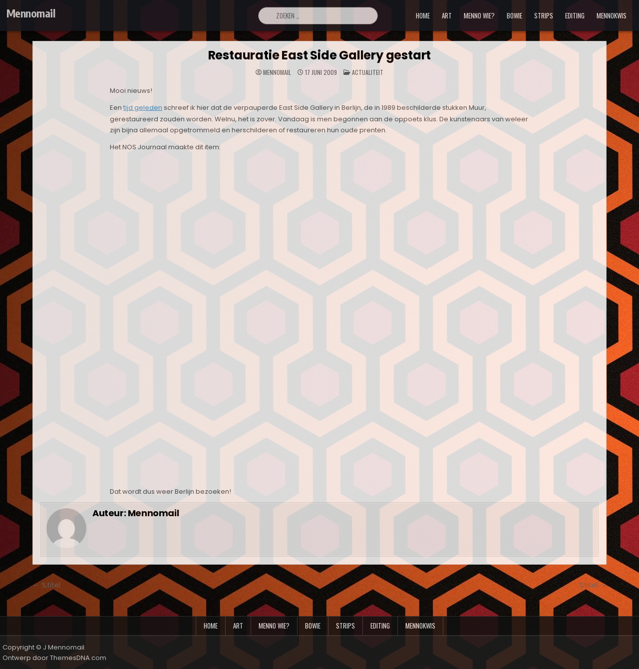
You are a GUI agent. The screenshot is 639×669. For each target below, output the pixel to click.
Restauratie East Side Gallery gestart (319, 55)
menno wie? (479, 15)
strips (543, 15)
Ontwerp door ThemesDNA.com (54, 658)
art (447, 15)
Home (423, 15)
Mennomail (30, 13)
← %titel (46, 585)
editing (575, 15)
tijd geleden (142, 107)
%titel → (593, 585)
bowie (514, 15)
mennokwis (612, 15)
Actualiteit (367, 72)
